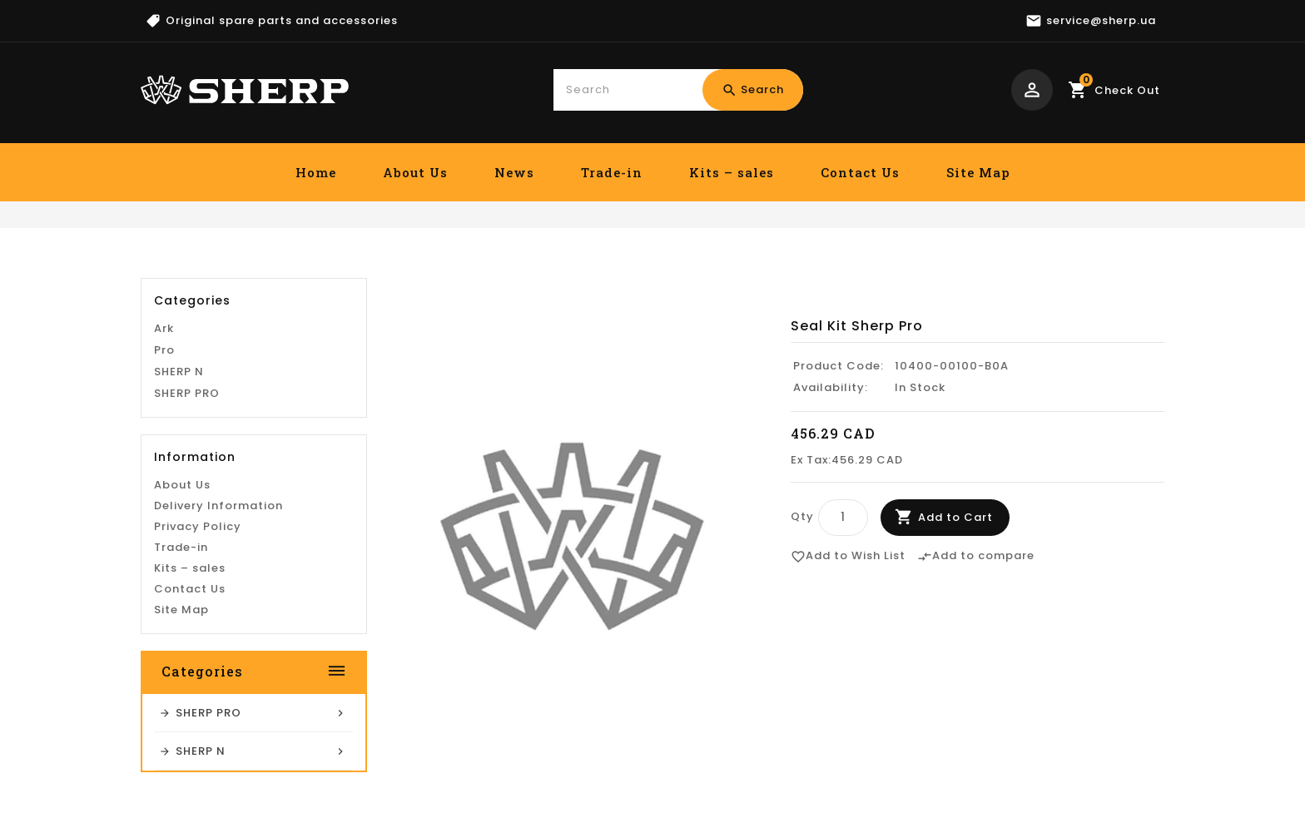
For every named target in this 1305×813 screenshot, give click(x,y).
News (514, 172)
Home (315, 172)
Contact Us (860, 172)
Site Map (978, 172)
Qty (802, 516)
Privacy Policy (197, 664)
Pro (164, 488)
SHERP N (179, 510)
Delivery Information (218, 644)
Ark (164, 466)
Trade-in (612, 172)
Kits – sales (731, 172)
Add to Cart (955, 517)
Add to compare (976, 556)
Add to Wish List (848, 556)
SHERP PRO (187, 531)
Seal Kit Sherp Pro (1104, 265)
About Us (415, 172)
